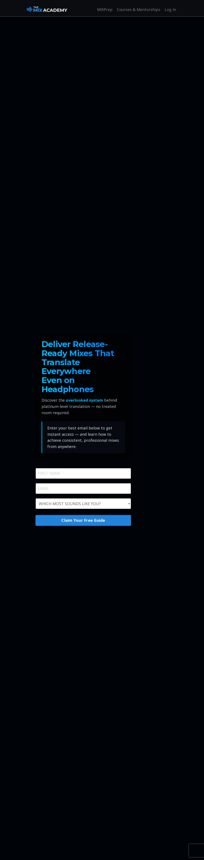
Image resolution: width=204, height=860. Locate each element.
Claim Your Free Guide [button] (83, 520)
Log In (170, 9)
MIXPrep (105, 9)
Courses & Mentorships (138, 9)
